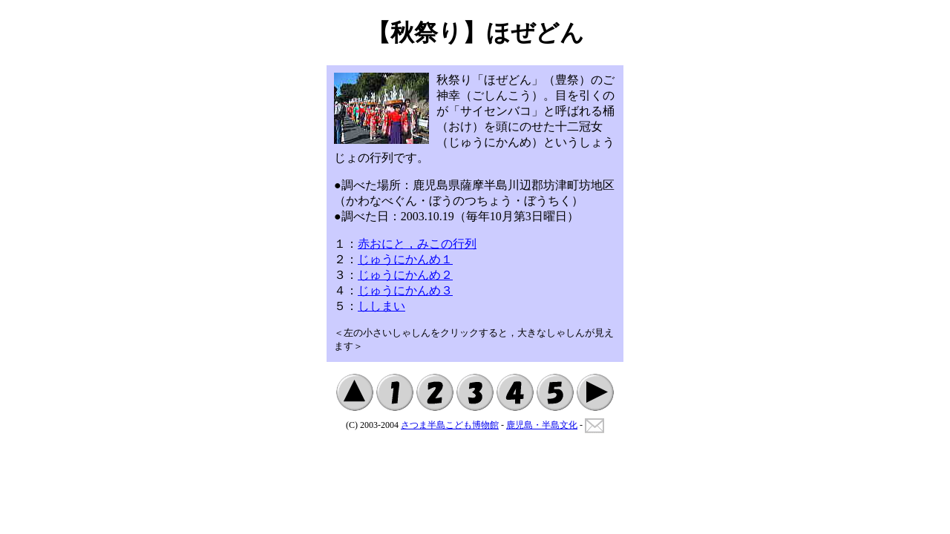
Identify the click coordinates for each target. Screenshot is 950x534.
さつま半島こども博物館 (450, 425)
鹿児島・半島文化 (541, 425)
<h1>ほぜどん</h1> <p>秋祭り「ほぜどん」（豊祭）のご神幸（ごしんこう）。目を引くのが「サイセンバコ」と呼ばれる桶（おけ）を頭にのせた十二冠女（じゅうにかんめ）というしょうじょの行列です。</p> (475, 213)
